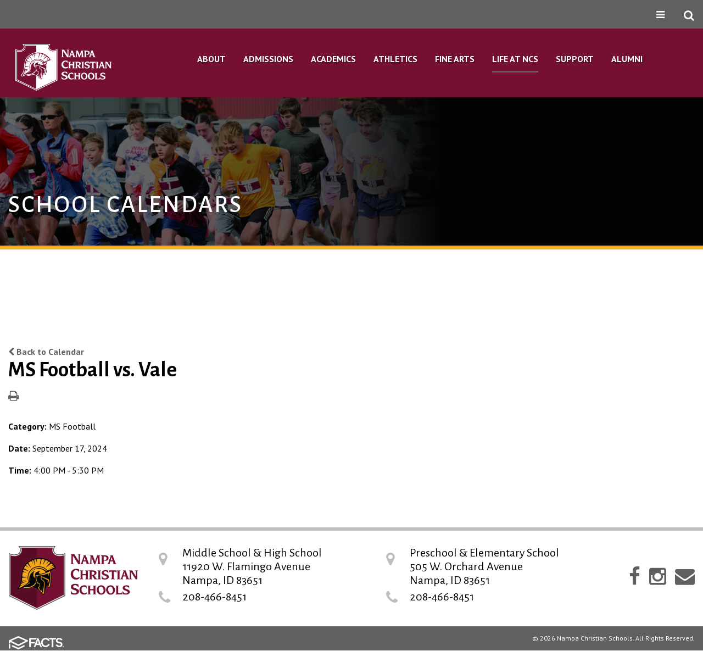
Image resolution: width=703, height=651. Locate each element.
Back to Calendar (46, 351)
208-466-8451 (214, 597)
